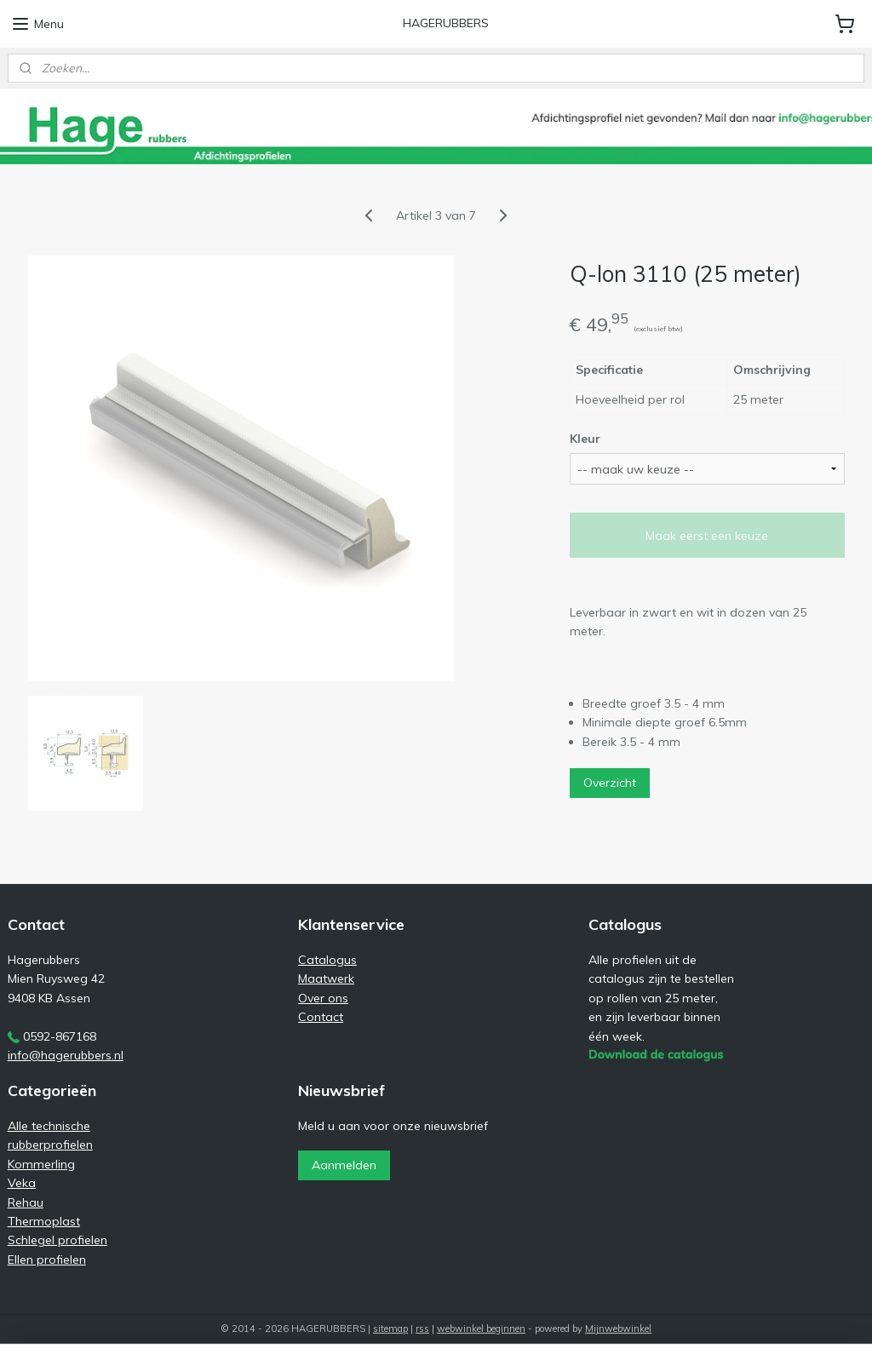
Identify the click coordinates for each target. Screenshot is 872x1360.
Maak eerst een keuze (706, 535)
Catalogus (327, 959)
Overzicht (609, 782)
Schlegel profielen (57, 1240)
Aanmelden (344, 1165)
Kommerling (41, 1164)
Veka (22, 1183)
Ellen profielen (47, 1259)
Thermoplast (44, 1221)
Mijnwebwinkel (618, 1328)
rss (422, 1328)
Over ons (323, 998)
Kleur (585, 438)
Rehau (25, 1202)
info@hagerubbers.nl (65, 1055)
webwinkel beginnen (481, 1328)
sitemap (390, 1328)
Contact (320, 1016)
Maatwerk (326, 978)
